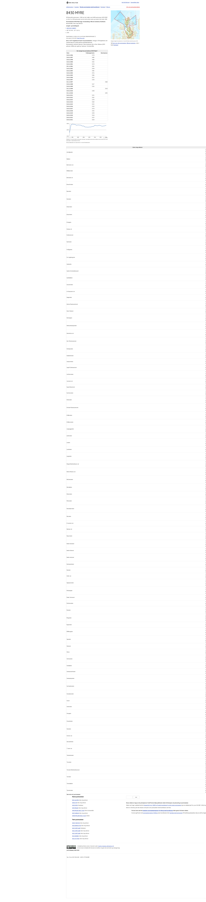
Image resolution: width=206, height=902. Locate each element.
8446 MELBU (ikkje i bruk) (78, 810)
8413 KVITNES (75, 838)
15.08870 (73, 28)
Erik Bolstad (73, 2)
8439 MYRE (75, 805)
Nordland (103, 7)
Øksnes (108, 7)
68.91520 (69, 28)
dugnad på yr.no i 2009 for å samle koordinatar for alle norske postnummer (162, 805)
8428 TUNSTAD (76, 823)
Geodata (76, 7)
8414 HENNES (75, 836)
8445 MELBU (75, 808)
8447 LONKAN (75, 813)
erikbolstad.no (69, 7)
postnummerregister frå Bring (150, 813)
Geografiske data (135, 2)
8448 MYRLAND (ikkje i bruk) (79, 815)
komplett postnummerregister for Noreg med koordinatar (158, 810)
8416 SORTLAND (76, 831)
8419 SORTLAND (76, 828)
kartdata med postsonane (176, 813)
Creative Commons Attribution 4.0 (106, 846)
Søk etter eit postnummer (73, 794)
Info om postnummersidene (133, 7)
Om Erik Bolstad (126, 2)
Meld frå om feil (80, 38)
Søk (136, 797)
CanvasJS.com (105, 137)
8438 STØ (74, 802)
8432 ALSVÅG (75, 800)
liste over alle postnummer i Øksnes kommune (124, 43)
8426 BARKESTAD (76, 825)
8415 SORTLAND (76, 833)
